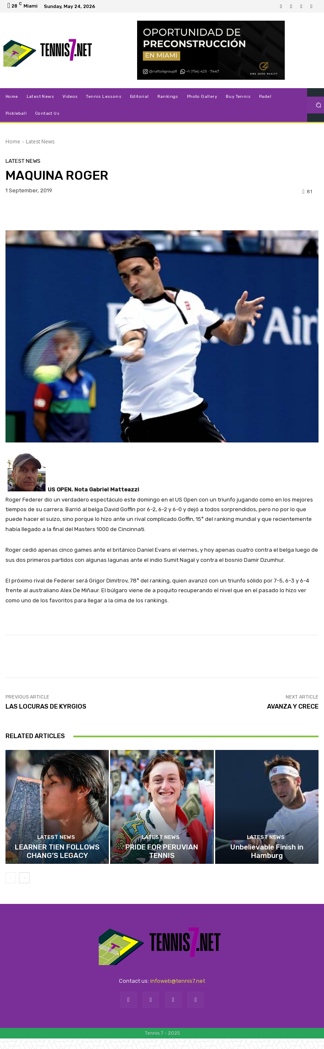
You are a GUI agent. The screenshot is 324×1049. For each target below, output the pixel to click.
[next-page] (24, 888)
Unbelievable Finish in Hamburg (267, 867)
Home (12, 141)
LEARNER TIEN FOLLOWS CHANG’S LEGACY (57, 867)
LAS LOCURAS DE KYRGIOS (45, 706)
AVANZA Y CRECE (293, 706)
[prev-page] (10, 888)
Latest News (40, 141)
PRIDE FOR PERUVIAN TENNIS (162, 867)
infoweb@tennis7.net (177, 991)
